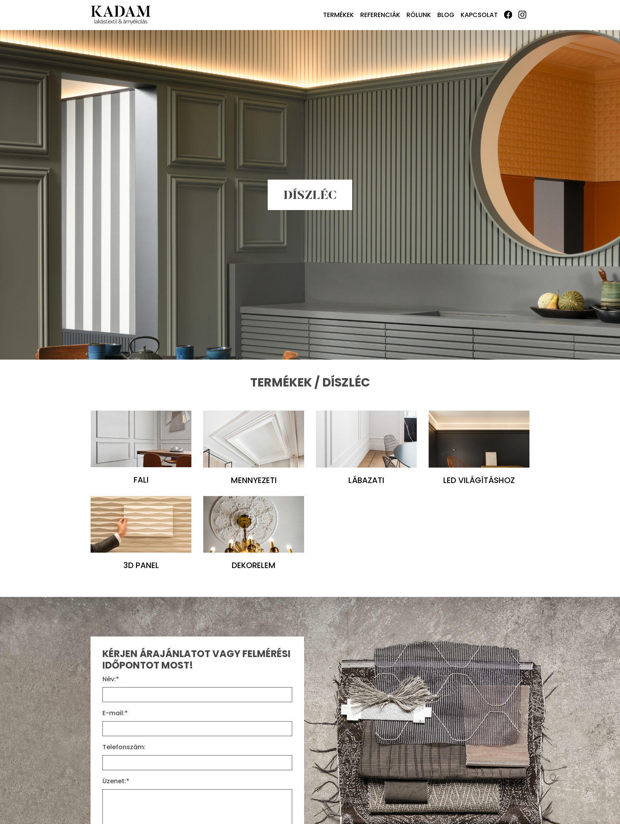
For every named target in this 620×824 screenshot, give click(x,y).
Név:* (110, 679)
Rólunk (418, 14)
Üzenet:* (115, 781)
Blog (445, 14)
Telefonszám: (124, 747)
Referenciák (380, 14)
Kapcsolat (479, 14)
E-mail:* (115, 713)
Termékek (338, 14)
